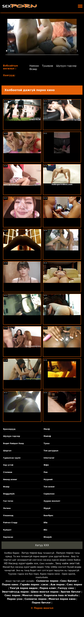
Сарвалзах (49, 494)
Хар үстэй (8, 465)
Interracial (49, 458)
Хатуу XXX (42, 545)
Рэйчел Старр (10, 523)
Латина (7, 508)
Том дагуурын (51, 451)
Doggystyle (9, 494)
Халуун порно (65, 552)
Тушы (47, 443)
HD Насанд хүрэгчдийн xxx (21, 563)
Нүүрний (48, 479)
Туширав (47, 65)
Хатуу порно (29, 552)
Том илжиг (49, 487)
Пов (45, 472)
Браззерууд (9, 429)
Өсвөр (33, 69)
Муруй (47, 508)
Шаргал (7, 451)
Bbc (45, 530)
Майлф (47, 436)
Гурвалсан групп (11, 458)
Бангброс (48, 515)
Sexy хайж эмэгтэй (67, 563)
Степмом (7, 472)
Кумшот (7, 530)
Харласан (8, 537)
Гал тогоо (8, 501)
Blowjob (48, 537)
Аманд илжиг (10, 479)
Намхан (34, 65)
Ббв (45, 523)
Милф (47, 429)
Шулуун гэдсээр (66, 65)
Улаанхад (8, 515)
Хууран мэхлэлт (52, 501)
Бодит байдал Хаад (13, 443)
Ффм (46, 465)
